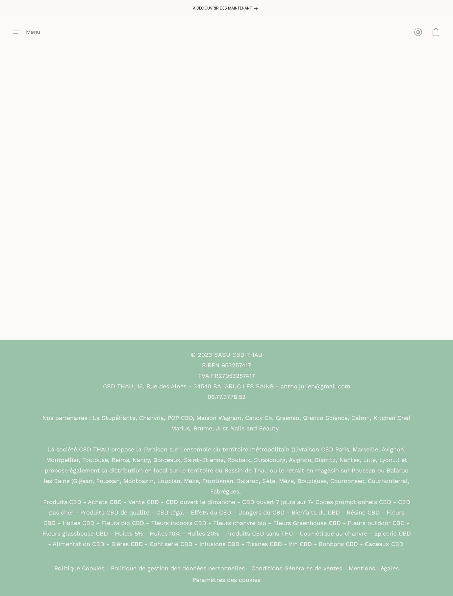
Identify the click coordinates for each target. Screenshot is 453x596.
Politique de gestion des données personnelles (178, 568)
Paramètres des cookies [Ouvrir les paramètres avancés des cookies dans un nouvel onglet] (226, 579)
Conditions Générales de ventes (296, 568)
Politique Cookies (79, 568)
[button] (26, 32)
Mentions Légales (374, 568)
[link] (226, 8)
